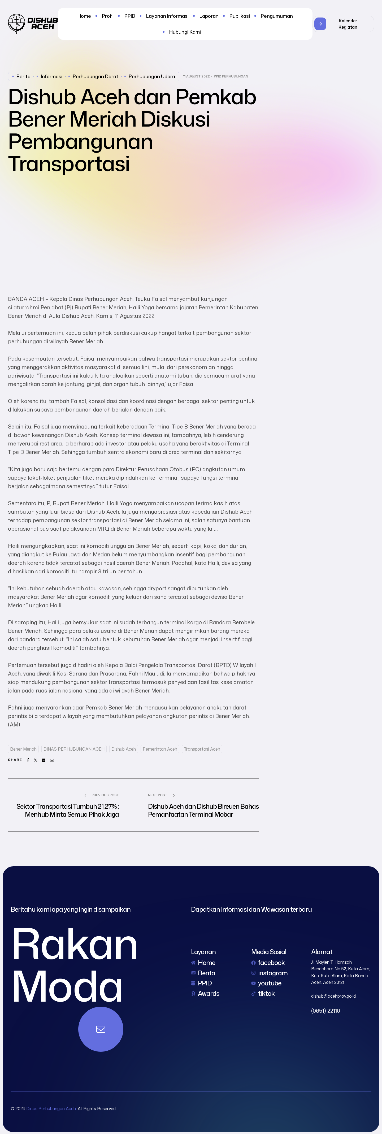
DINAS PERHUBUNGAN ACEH (74, 749)
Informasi (51, 76)
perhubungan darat (95, 76)
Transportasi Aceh (202, 749)
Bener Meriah (23, 749)
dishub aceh (123, 749)
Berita (23, 76)
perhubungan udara (152, 76)
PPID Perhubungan (231, 76)
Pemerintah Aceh (160, 749)
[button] (343, 24)
